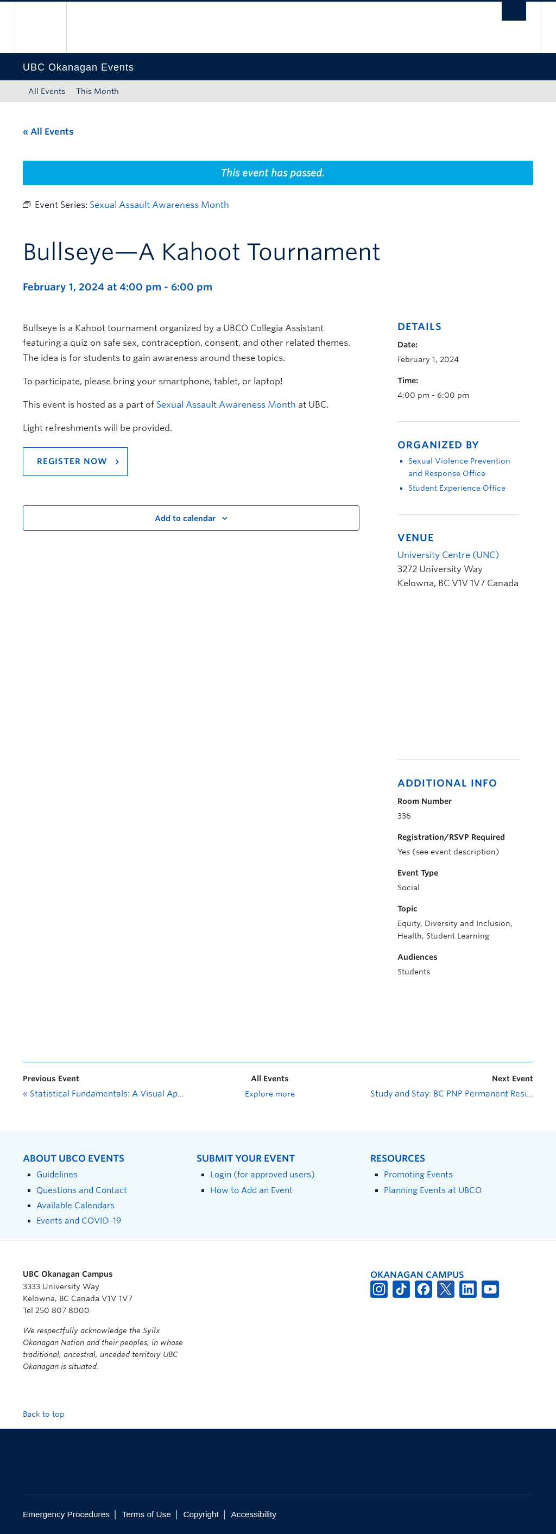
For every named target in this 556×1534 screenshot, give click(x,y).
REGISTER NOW (72, 461)
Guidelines (57, 1174)
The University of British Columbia (48, 27)
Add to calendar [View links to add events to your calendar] (185, 518)
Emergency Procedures (66, 1514)
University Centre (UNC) (448, 555)
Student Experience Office (457, 488)
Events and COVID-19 (78, 1220)
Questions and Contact (81, 1190)
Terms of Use (146, 1514)
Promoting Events (418, 1174)
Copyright (200, 1514)
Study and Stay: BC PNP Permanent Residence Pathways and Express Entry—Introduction (451, 1094)
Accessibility (253, 1514)
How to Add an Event (251, 1190)
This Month (97, 91)
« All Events (48, 131)
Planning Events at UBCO (433, 1190)
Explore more (270, 1093)
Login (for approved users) (262, 1174)
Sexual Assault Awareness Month (226, 405)
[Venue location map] (454, 680)
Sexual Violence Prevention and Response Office (459, 467)
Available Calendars (75, 1205)
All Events (46, 91)
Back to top (49, 1414)
